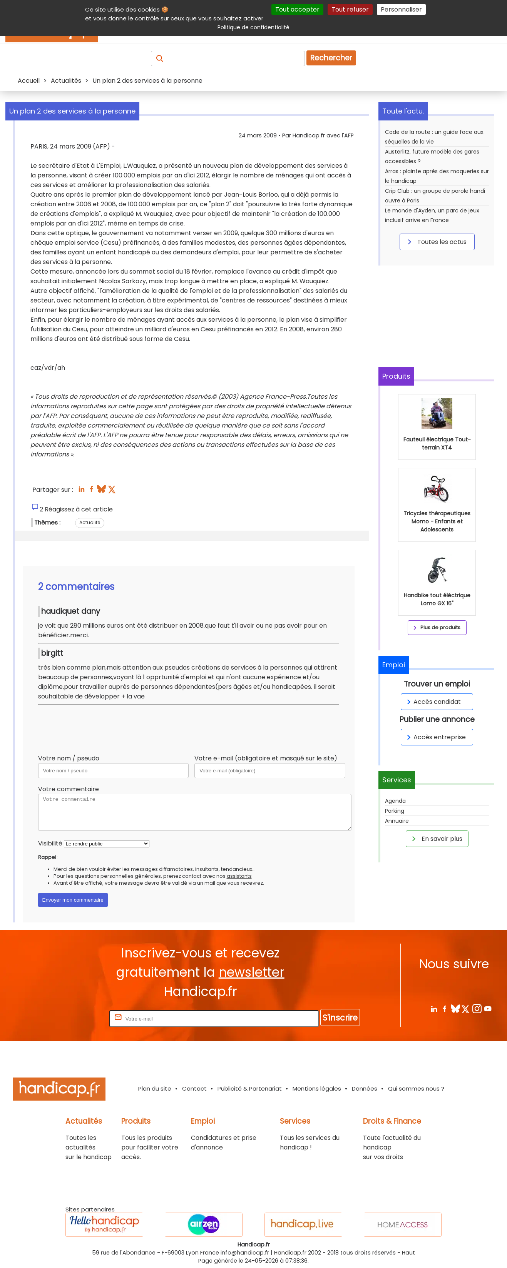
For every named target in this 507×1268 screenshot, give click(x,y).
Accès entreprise (435, 737)
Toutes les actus (436, 241)
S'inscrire (340, 1017)
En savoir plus (435, 838)
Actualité (89, 522)
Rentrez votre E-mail (77, 1018)
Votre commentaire (68, 789)
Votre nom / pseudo (68, 758)
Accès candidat (432, 702)
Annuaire (397, 821)
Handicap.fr (290, 1252)
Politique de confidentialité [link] (253, 27)
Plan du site (154, 1088)
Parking (394, 811)
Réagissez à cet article (79, 509)
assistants (239, 876)
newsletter (251, 972)
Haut (408, 1252)
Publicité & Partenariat (250, 1088)
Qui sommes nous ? (416, 1088)
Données (364, 1088)
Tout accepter (297, 9)
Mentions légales (317, 1088)
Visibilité (50, 843)
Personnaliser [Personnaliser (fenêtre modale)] (401, 9)
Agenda (395, 801)
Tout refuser (350, 9)
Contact (194, 1088)
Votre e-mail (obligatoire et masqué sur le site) (265, 758)
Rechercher (331, 58)
